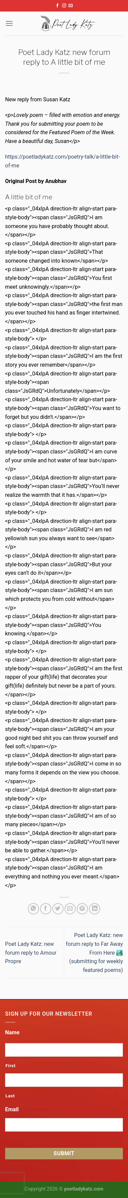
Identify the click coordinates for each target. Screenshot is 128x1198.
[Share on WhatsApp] (33, 908)
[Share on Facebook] (45, 908)
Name (12, 1032)
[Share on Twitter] (57, 908)
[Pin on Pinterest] (82, 908)
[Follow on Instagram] (64, 5)
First (10, 1065)
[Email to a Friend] (70, 908)
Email (12, 1109)
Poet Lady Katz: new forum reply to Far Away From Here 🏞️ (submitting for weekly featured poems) (94, 952)
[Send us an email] (71, 5)
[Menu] (9, 23)
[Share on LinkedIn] (94, 908)
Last (10, 1095)
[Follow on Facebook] (57, 5)
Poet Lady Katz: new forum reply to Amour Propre (30, 953)
